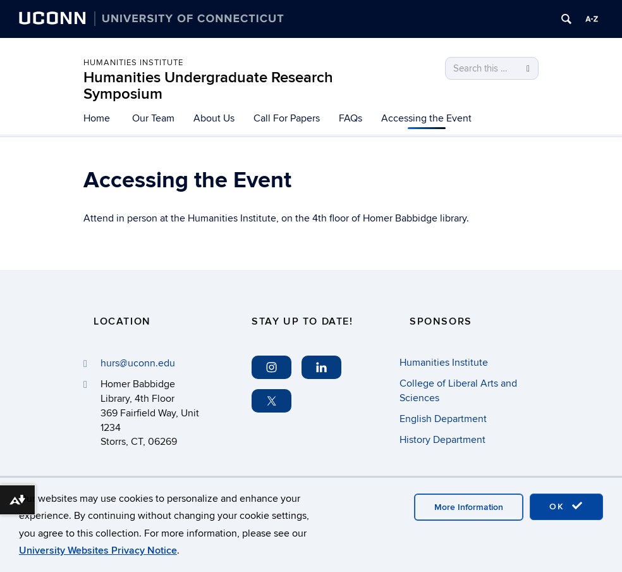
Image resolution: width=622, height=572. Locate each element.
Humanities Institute (133, 63)
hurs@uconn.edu (138, 363)
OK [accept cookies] (566, 506)
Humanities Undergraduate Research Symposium (208, 85)
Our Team (153, 118)
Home (96, 118)
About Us (214, 118)
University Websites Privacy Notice (98, 550)
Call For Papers (286, 118)
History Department (442, 439)
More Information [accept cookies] (468, 507)
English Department (443, 419)
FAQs (350, 118)
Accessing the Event (426, 118)
